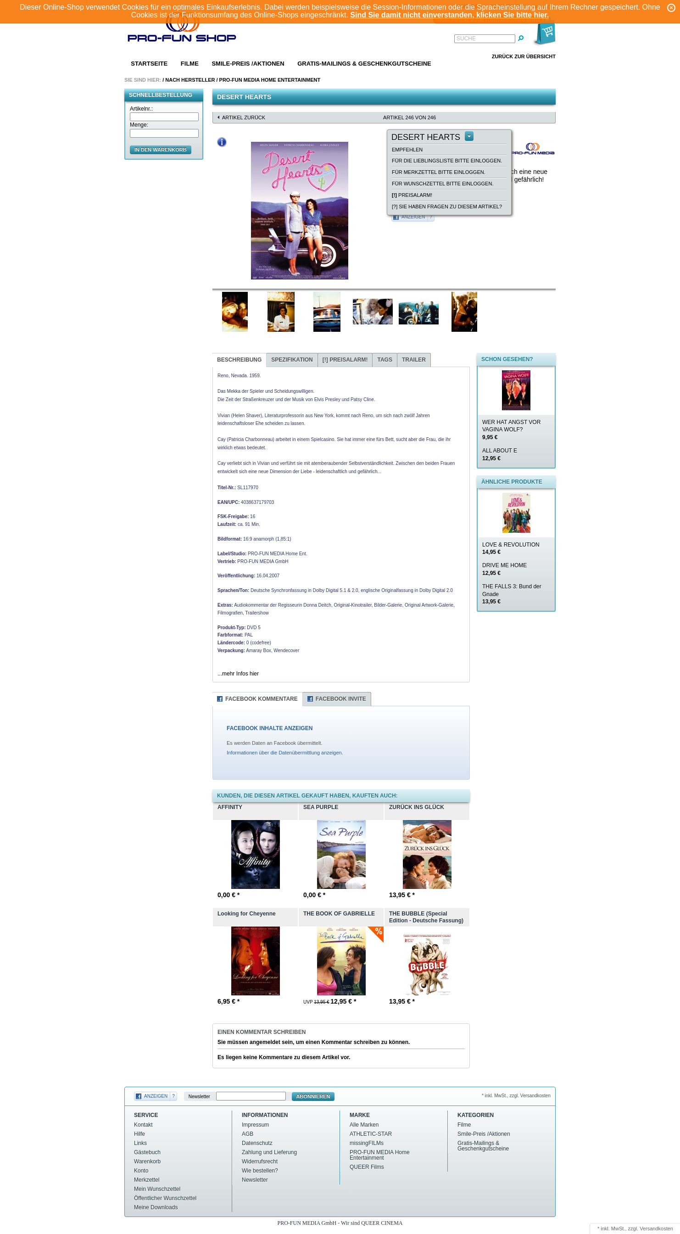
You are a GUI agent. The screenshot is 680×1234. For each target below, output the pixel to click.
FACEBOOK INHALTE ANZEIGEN (269, 728)
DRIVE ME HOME (504, 569)
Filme (190, 63)
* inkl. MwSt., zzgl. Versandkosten (516, 1095)
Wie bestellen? (260, 1170)
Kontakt (143, 1125)
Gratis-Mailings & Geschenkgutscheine (364, 63)
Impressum (255, 1125)
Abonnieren (313, 1096)
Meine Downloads (156, 1207)
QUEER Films (367, 1167)
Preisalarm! (412, 195)
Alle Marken (364, 1125)
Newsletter (199, 1096)
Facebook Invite (341, 699)
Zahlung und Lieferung (269, 1152)
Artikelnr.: (141, 109)
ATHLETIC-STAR (371, 1134)
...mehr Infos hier (238, 673)
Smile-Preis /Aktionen (248, 63)
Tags (384, 360)
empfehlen (407, 149)
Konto (141, 1170)
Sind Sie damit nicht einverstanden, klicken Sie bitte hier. (449, 15)
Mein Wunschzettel (157, 1189)
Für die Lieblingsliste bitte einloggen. (447, 160)
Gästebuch (147, 1152)
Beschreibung (239, 360)
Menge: (139, 125)
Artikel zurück (243, 117)
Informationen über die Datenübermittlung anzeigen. (285, 752)
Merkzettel (146, 1180)
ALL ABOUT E (499, 454)
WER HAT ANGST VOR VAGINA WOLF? (511, 430)
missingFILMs (367, 1143)
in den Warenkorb (160, 149)
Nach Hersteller (190, 80)
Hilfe (139, 1134)
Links (140, 1143)
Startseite (149, 63)
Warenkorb (147, 1161)
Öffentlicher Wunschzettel (165, 1198)
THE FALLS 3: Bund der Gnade (511, 594)
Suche (466, 38)
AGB (247, 1134)
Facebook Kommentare (261, 699)
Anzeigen (413, 216)
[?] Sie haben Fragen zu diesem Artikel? (447, 206)
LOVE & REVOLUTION (511, 549)
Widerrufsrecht (260, 1161)
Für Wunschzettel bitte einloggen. (442, 183)
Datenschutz (257, 1143)
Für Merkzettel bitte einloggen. (438, 172)
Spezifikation (291, 360)
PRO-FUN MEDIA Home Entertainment (270, 80)
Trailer (414, 360)
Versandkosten (656, 1228)
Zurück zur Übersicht (524, 56)
